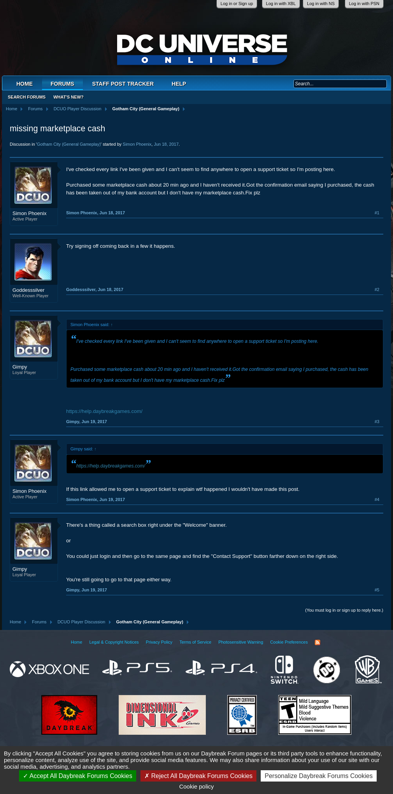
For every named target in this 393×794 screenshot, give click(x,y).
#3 (377, 421)
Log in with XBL (281, 3)
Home (24, 84)
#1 (377, 212)
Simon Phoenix (137, 144)
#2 (377, 289)
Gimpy (19, 367)
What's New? (68, 97)
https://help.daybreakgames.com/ (104, 411)
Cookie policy (196, 786)
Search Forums (27, 97)
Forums (62, 84)
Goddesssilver (28, 290)
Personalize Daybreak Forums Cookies (318, 776)
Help (179, 84)
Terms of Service (195, 642)
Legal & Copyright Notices (114, 642)
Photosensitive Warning (240, 642)
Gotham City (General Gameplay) (69, 144)
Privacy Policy (159, 642)
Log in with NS (321, 3)
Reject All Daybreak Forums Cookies (198, 776)
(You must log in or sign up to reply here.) (344, 610)
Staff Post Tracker (123, 84)
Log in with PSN (364, 3)
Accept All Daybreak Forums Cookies (77, 776)
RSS (317, 642)
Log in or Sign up (237, 3)
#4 (377, 499)
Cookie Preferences (289, 642)
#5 (377, 590)
